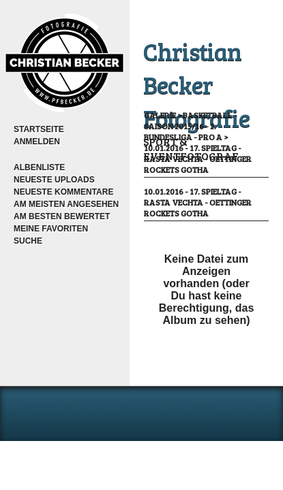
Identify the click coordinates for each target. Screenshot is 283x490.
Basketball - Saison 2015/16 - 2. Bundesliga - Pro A (190, 126)
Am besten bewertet (62, 216)
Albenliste (39, 167)
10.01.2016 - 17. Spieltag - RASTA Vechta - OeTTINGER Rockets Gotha (198, 158)
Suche (28, 241)
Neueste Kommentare (63, 192)
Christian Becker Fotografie (196, 84)
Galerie (160, 115)
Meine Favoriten (51, 228)
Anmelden (37, 141)
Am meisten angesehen (66, 204)
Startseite (39, 129)
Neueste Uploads (54, 179)
